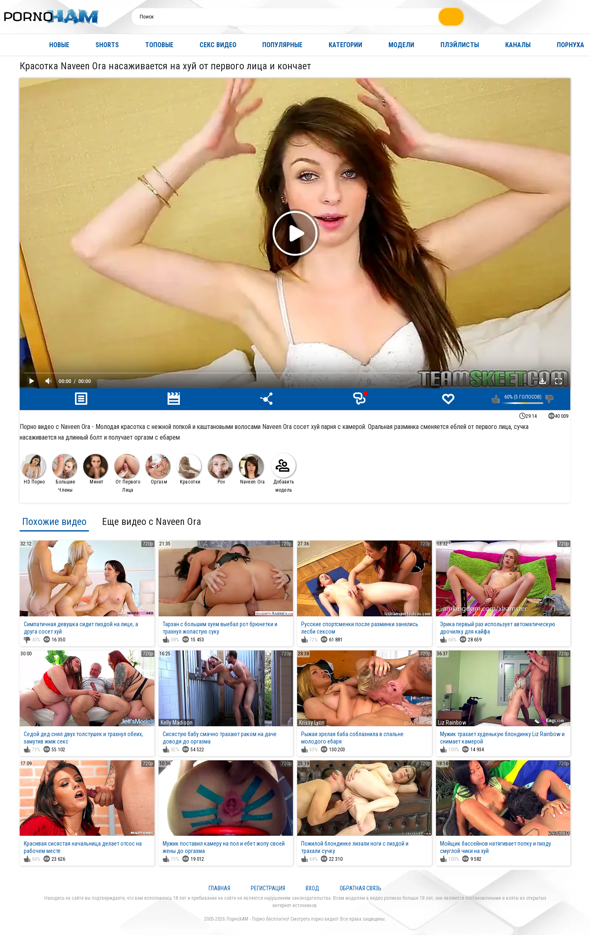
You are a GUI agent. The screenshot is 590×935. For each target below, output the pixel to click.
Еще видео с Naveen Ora (151, 521)
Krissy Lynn (311, 722)
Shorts (107, 45)
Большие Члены (64, 473)
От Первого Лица (127, 473)
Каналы (518, 45)
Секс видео (218, 45)
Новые (59, 45)
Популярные (282, 45)
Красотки (189, 469)
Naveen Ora (252, 469)
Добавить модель (283, 473)
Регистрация (268, 888)
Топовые (159, 45)
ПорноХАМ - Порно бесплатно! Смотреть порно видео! (282, 919)
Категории (345, 45)
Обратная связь (360, 888)
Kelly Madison (177, 722)
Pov (220, 469)
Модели (401, 45)
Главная (14, 45)
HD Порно (33, 469)
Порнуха (570, 45)
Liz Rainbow (452, 722)
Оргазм (157, 469)
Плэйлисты (459, 45)
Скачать (542, 381)
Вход (312, 888)
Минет (95, 469)
